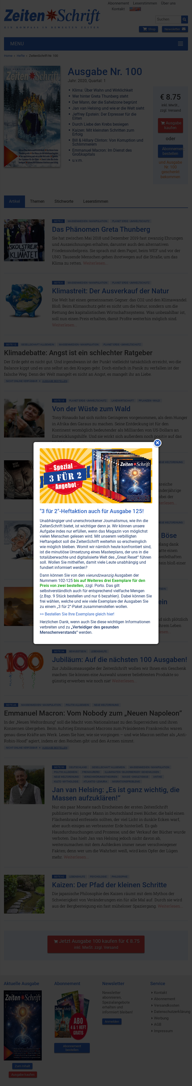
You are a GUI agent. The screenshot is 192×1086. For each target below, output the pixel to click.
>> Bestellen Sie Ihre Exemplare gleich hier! (77, 614)
